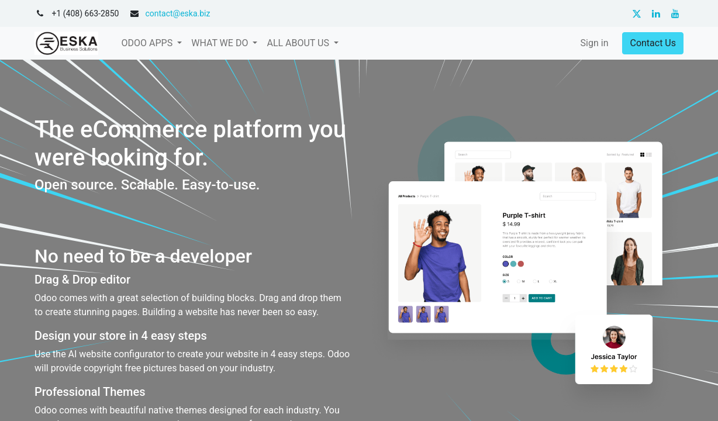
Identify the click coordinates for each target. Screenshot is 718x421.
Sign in (595, 43)
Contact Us (653, 43)
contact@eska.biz (177, 13)
